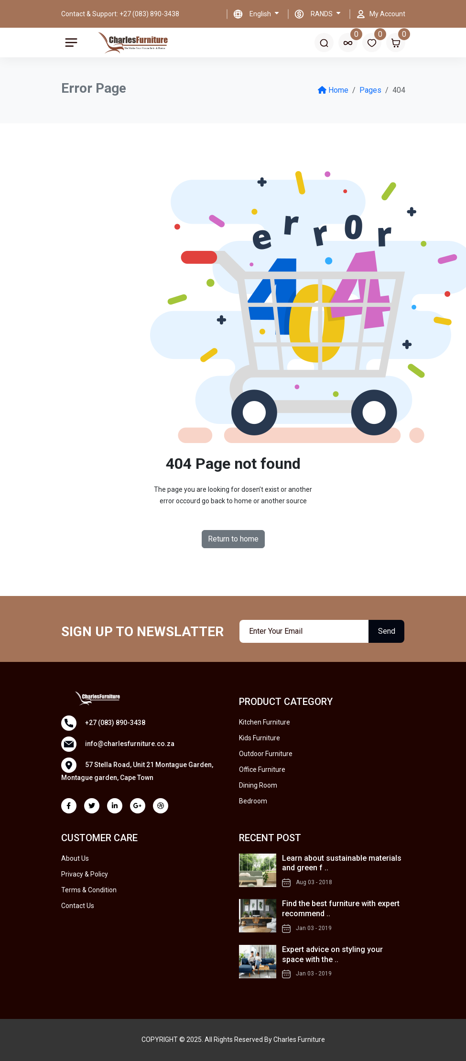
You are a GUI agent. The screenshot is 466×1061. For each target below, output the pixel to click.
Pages (370, 90)
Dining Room (258, 785)
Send (386, 631)
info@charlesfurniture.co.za (117, 744)
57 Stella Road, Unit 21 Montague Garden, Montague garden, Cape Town (137, 769)
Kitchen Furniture (264, 722)
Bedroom (253, 801)
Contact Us (77, 905)
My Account (387, 14)
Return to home (233, 538)
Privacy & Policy (84, 874)
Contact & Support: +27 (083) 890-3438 (120, 14)
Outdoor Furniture (266, 754)
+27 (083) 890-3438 (103, 723)
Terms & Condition (89, 890)
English (260, 14)
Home (333, 90)
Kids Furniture (259, 738)
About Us (75, 858)
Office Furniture (262, 769)
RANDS (322, 14)
